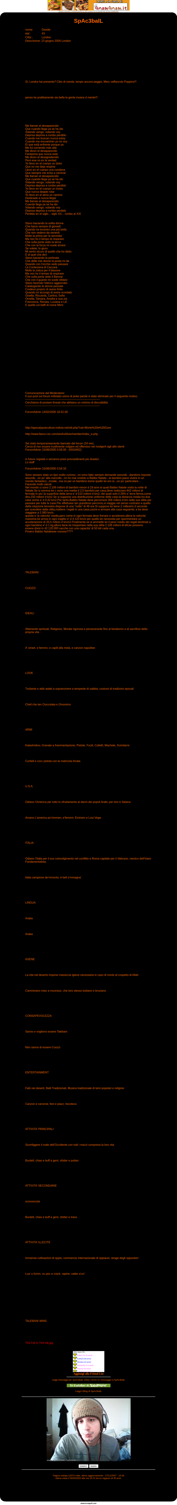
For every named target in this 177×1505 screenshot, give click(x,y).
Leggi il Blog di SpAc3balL (88, 1391)
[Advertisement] (89, 1491)
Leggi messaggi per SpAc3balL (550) (70, 1379)
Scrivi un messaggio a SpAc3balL (108, 1379)
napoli (89, 1503)
